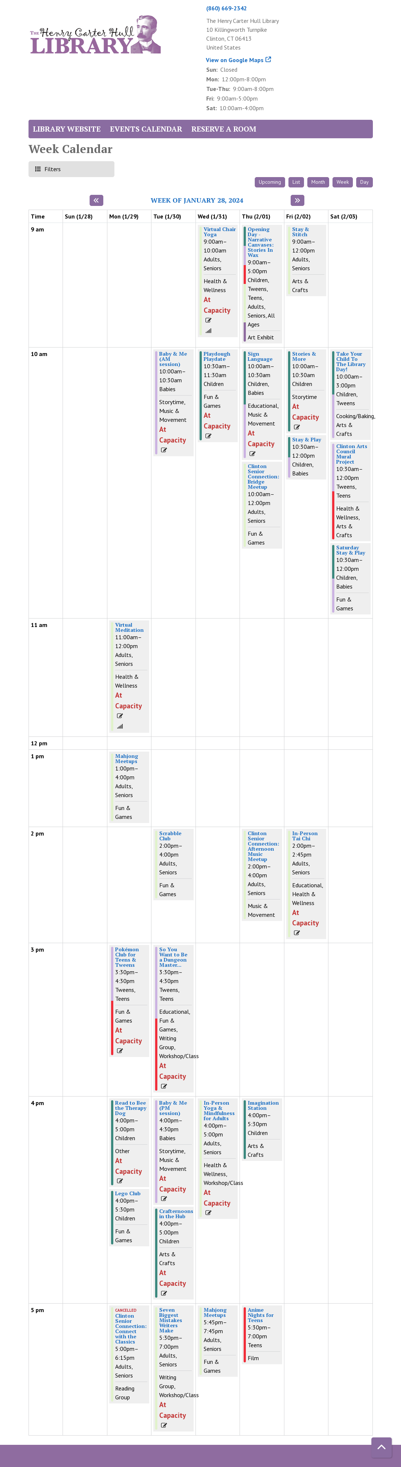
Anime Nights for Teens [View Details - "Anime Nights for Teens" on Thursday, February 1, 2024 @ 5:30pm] (261, 1315)
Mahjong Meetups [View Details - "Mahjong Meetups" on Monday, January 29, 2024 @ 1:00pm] (126, 758)
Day (364, 182)
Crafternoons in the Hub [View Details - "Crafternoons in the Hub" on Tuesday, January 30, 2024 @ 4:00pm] (176, 1214)
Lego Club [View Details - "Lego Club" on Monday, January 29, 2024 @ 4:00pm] (128, 1193)
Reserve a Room (223, 129)
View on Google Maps (235, 60)
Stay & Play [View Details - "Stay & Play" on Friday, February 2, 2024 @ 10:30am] (306, 439)
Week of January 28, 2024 (197, 200)
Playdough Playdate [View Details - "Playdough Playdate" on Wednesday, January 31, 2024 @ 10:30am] (217, 356)
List (296, 182)
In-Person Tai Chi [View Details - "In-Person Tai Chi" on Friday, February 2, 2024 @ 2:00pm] (305, 836)
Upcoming (270, 182)
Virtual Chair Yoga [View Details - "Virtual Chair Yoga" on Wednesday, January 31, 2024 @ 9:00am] (220, 232)
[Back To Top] (381, 1447)
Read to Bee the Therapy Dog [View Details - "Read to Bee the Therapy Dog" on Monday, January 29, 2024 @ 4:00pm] (130, 1108)
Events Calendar (146, 129)
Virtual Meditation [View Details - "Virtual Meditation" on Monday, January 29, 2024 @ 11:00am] (129, 627)
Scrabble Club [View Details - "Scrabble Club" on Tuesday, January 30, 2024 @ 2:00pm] (170, 836)
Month (318, 182)
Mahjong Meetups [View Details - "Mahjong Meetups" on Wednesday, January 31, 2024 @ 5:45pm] (215, 1312)
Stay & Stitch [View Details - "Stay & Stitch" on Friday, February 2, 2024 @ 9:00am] (300, 232)
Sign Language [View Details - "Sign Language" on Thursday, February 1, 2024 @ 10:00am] (260, 356)
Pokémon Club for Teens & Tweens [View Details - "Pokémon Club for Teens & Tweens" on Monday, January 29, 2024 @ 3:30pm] (127, 957)
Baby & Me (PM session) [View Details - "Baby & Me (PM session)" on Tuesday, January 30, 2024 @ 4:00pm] (173, 1108)
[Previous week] (96, 200)
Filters (52, 169)
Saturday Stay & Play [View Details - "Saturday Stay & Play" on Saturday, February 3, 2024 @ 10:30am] (350, 550)
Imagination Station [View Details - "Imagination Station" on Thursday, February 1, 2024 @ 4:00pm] (263, 1105)
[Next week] (297, 200)
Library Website (67, 129)
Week (343, 182)
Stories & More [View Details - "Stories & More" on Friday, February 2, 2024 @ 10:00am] (304, 356)
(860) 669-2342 (226, 8)
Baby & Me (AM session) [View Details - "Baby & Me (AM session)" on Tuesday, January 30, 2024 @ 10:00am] (173, 359)
